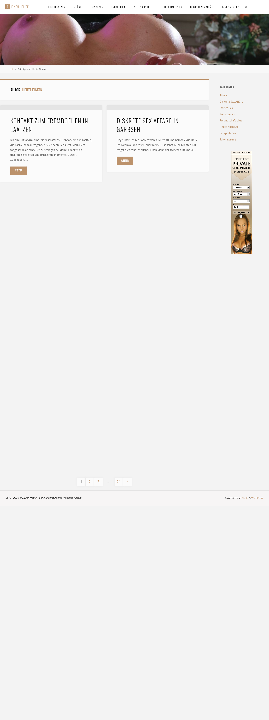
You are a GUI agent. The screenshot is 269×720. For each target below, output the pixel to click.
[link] (246, 7)
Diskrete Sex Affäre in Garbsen (148, 164)
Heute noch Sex (229, 126)
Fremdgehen (227, 114)
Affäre (223, 95)
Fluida (244, 712)
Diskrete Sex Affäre (231, 101)
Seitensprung (228, 139)
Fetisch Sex (226, 108)
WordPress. (257, 712)
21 (119, 695)
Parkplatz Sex (228, 133)
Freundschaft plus (231, 120)
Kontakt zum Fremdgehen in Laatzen (49, 164)
